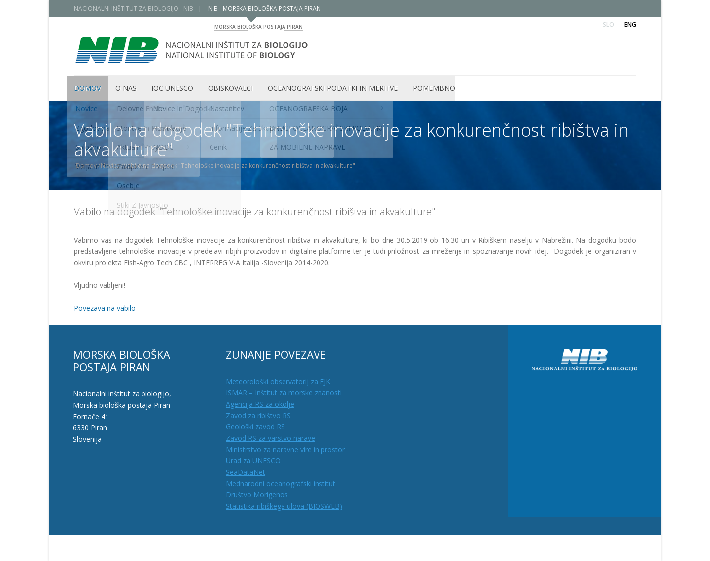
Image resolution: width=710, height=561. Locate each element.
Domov (89, 165)
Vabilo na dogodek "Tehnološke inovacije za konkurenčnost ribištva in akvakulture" (254, 211)
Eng (630, 24)
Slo (608, 24)
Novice (113, 165)
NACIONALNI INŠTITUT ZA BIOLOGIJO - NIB (137, 8)
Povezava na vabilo (105, 308)
